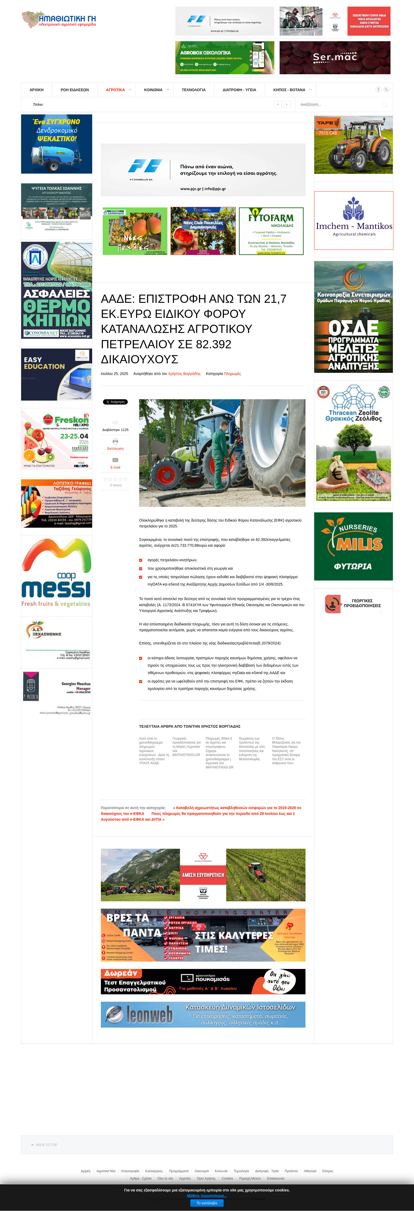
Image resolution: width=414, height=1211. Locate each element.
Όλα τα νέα (165, 1178)
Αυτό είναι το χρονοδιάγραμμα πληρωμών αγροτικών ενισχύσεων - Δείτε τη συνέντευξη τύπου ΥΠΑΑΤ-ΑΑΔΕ (154, 751)
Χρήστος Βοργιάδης (184, 374)
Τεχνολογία (241, 1171)
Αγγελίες (185, 1178)
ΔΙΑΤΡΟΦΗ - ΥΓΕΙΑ (239, 90)
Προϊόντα (291, 1171)
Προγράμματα (179, 1171)
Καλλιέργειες (154, 1171)
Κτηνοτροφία (130, 1171)
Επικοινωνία (275, 1178)
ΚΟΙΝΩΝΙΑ (153, 90)
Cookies (227, 1178)
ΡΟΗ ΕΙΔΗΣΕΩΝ (75, 90)
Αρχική (85, 1171)
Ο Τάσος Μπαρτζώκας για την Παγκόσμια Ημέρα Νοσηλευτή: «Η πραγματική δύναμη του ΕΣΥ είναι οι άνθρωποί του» (286, 751)
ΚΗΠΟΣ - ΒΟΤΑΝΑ (289, 90)
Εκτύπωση (115, 449)
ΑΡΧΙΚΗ (37, 90)
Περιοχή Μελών (250, 1178)
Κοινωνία (221, 1171)
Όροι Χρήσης (206, 1178)
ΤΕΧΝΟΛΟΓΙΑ (194, 90)
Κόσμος (327, 1171)
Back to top (46, 1145)
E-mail (115, 467)
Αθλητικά (310, 1171)
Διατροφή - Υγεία (267, 1171)
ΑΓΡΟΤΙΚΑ (115, 90)
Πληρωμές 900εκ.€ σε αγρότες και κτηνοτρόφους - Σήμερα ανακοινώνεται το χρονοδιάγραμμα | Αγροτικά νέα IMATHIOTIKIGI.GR (219, 753)
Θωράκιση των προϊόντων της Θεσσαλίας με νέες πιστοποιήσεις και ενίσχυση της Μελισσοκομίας (252, 749)
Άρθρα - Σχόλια (140, 1178)
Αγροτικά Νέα (105, 1171)
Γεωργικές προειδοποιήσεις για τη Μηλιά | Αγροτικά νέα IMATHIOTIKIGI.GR (186, 747)
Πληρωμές (232, 374)
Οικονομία (202, 1171)
